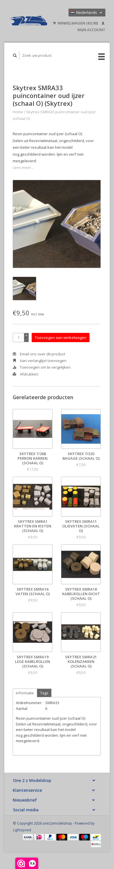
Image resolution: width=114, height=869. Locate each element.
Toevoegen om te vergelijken (42, 367)
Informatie (25, 692)
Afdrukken (25, 374)
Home (18, 111)
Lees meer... (23, 167)
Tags (44, 692)
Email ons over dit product (39, 354)
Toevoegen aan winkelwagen (60, 337)
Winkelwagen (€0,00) (76, 23)
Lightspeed (22, 829)
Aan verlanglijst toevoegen (39, 360)
